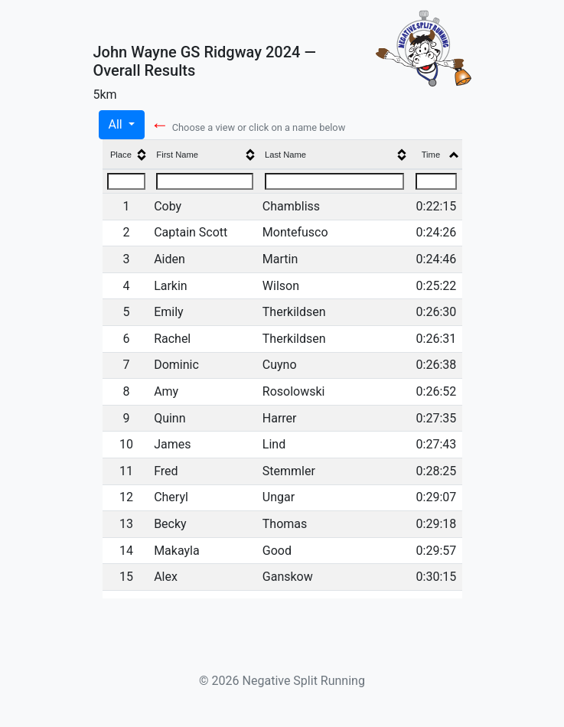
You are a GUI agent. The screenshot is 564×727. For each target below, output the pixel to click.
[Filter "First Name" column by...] (204, 181)
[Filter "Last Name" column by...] (335, 181)
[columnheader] (127, 155)
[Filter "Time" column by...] (436, 181)
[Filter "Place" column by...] (126, 181)
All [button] (117, 124)
